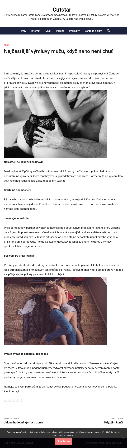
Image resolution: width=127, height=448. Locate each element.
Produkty (74, 30)
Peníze (60, 30)
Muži (48, 30)
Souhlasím (63, 441)
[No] (123, 438)
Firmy (23, 30)
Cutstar (62, 9)
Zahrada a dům (93, 30)
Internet (35, 30)
